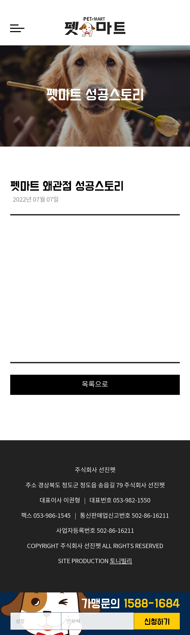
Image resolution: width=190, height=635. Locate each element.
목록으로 (95, 385)
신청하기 (157, 622)
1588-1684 (151, 604)
